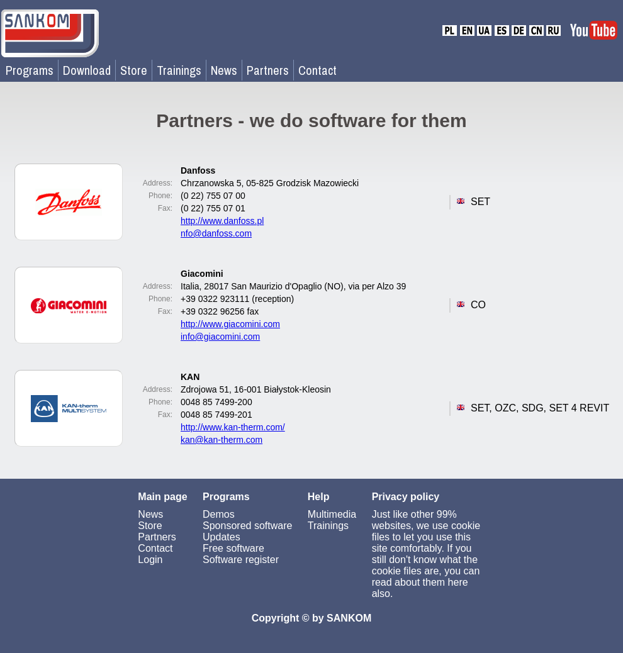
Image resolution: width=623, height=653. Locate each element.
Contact (317, 70)
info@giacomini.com (220, 337)
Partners (268, 70)
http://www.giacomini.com (230, 324)
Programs (29, 70)
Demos (219, 514)
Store (133, 70)
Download (87, 70)
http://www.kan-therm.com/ (233, 427)
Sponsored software (247, 525)
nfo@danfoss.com (216, 233)
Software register (241, 559)
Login (150, 559)
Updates (221, 537)
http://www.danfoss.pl (222, 221)
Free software (233, 548)
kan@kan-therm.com (221, 440)
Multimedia (332, 514)
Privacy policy (406, 496)
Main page (162, 496)
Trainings (179, 70)
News (224, 70)
